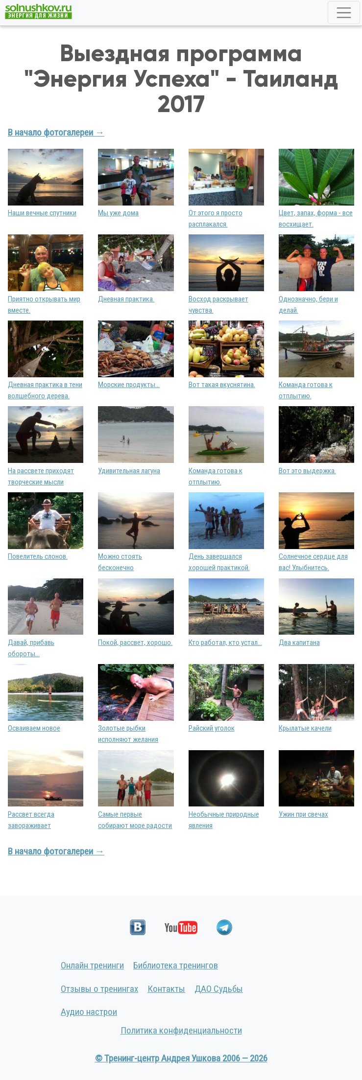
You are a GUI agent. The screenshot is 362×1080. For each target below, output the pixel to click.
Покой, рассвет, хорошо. (135, 642)
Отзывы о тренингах (99, 988)
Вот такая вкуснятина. (222, 384)
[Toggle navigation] (344, 12)
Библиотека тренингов (175, 965)
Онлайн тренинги (92, 965)
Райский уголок (212, 728)
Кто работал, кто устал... (225, 642)
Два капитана (299, 642)
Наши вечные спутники (42, 212)
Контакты (166, 988)
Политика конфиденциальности (181, 1030)
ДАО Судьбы (218, 988)
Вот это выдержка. (307, 470)
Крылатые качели (305, 728)
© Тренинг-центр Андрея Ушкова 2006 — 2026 (181, 1058)
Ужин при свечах (303, 814)
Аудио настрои (89, 1011)
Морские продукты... (129, 384)
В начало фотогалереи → (56, 132)
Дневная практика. (126, 299)
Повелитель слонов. (38, 556)
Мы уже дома (118, 212)
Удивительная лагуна (129, 470)
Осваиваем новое (34, 728)
